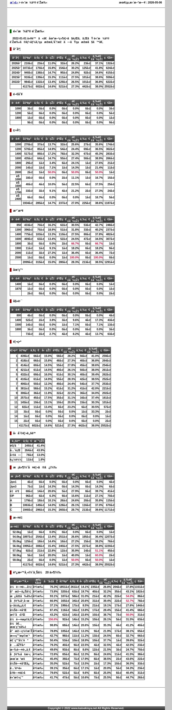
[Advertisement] (72, 17)
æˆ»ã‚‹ (14, 2)
